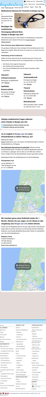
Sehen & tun (31, 4)
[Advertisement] (23, 113)
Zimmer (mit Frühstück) (7, 385)
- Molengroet (4, 376)
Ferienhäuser (4, 356)
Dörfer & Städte (20, 349)
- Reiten (18, 363)
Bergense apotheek (7, 89)
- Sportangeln (20, 370)
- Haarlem (34, 353)
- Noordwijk (35, 368)
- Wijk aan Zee (36, 345)
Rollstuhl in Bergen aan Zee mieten (13, 127)
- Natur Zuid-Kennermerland (36, 348)
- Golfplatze (19, 365)
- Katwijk (34, 370)
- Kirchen (18, 337)
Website (6, 83)
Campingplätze (4, 353)
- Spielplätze (19, 344)
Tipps (1, 332)
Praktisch (26, 7)
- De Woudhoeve (5, 360)
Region (32, 7)
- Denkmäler (19, 335)
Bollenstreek (35, 363)
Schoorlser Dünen (5, 339)
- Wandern (19, 360)
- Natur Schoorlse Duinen (37, 330)
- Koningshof (4, 367)
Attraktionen (19, 342)
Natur (17, 351)
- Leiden (34, 360)
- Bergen (34, 334)
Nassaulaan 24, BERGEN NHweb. (9, 82)
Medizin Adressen (21, 384)
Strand (25, 4)
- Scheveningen (36, 372)
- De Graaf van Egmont (6, 349)
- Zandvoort (35, 356)
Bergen (2, 337)
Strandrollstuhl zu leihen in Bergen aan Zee (16, 125)
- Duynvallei (3, 365)
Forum (18, 386)
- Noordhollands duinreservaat (36, 341)
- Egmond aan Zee (37, 338)
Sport (17, 353)
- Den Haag (35, 375)
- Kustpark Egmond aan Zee (7, 370)
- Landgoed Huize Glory (7, 351)
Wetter (36, 7)
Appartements (4, 346)
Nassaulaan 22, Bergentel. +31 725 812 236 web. (8, 94)
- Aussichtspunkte (21, 339)
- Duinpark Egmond (5, 363)
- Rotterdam (35, 377)
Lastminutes (3, 388)
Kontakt (34, 389)
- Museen (18, 332)
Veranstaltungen (40, 4)
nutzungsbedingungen (14, 393)
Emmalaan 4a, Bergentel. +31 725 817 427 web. (30, 82)
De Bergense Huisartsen (8, 78)
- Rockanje (35, 379)
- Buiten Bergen (4, 358)
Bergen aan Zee (31, 1)
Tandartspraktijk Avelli (30, 77)
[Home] (24, 1)
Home (2, 325)
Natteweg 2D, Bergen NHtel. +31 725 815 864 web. (31, 96)
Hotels (2, 383)
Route (17, 379)
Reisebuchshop (20, 388)
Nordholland (35, 327)
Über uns (34, 384)
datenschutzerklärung (24, 393)
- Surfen (18, 367)
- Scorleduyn (3, 381)
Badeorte (2, 330)
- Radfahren (19, 358)
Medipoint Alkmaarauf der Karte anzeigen (23, 266)
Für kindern (3, 335)
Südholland (35, 358)
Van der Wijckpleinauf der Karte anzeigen (23, 189)
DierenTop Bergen (29, 91)
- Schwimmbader (21, 356)
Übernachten (39, 1)
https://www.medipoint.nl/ (9, 245)
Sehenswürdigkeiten (22, 330)
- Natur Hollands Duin (38, 365)
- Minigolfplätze (20, 346)
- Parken (18, 381)
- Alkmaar (34, 336)
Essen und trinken (21, 372)
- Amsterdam (35, 351)
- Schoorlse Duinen (5, 378)
